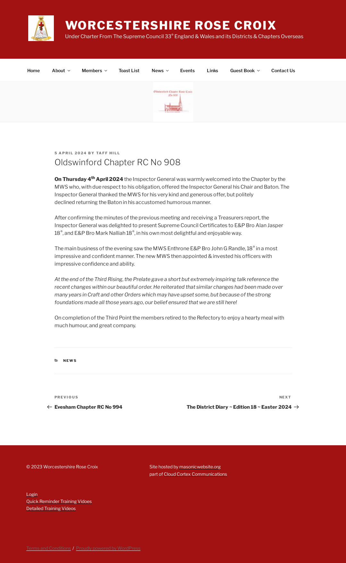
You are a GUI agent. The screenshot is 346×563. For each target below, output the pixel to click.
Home (33, 70)
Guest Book (245, 70)
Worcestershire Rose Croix (171, 25)
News (161, 70)
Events (187, 70)
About (61, 70)
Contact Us (283, 70)
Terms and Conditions (48, 548)
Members (95, 70)
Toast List (129, 70)
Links (212, 70)
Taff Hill (108, 153)
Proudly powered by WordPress (108, 548)
